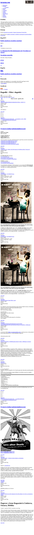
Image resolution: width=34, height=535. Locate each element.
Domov (1, 89)
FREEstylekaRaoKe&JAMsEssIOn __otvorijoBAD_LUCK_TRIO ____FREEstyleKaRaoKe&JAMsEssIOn (13, 119)
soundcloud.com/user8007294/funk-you (8, 143)
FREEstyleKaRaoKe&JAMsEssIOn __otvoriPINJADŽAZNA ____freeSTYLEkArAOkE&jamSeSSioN (12, 400)
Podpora (4, 8)
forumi (4, 11)
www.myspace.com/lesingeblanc (7, 158)
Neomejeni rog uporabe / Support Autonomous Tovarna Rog (15, 32)
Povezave (4, 16)
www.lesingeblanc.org (5, 157)
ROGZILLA (3, 363)
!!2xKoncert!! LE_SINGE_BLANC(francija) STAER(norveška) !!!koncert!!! (15, 150)
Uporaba (6, 7)
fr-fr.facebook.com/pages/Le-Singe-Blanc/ (9, 159)
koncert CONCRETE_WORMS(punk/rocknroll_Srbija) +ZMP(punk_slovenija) (16, 342)
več (1, 65)
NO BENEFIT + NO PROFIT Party (7, 174)
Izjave (4, 9)
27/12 (2, 60)
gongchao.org (7, 466)
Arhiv (4, 14)
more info (2, 111)
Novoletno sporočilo (6, 55)
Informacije (5, 5)
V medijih (5, 10)
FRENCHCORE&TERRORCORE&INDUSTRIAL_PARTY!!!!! (13, 102)
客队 (1, 71)
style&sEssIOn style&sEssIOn (7, 453)
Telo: (2, 107)
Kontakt (4, 15)
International (5, 13)
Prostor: (2, 105)
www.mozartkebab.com (5, 162)
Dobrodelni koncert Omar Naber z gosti (8, 300)
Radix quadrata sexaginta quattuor (11, 40)
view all (12, 97)
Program (4, 6)
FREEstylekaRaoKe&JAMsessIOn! (14, 332)
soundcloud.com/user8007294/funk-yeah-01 (9, 141)
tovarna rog (5, 2)
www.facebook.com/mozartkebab (7, 163)
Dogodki (6, 89)
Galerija (4, 12)
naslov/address (4, 83)
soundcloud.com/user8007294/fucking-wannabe (10, 144)
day (7, 97)
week (5, 97)
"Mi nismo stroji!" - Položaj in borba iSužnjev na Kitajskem (12, 459)
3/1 (1, 45)
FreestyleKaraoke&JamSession (13, 129)
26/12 (2, 63)
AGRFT (2, 483)
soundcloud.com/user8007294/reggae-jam (9, 142)
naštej (9, 97)
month (1, 97)
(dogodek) (3, 101)
